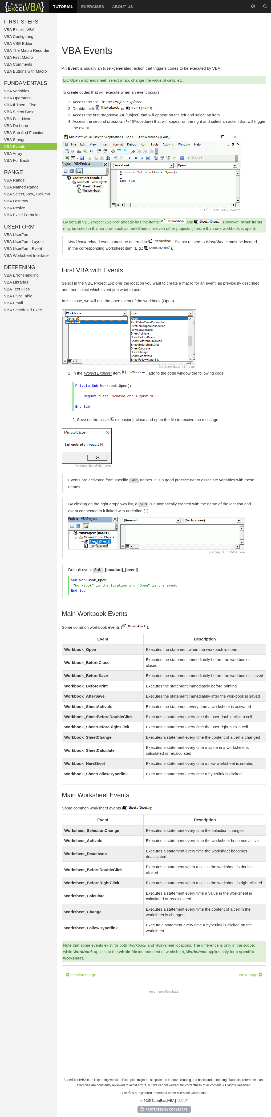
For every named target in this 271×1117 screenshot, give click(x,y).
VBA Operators (17, 98)
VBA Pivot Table (18, 296)
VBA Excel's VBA (19, 29)
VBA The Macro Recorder (27, 50)
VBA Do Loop (16, 125)
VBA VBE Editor (18, 43)
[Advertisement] (164, 29)
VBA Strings (14, 139)
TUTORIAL (63, 6)
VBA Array (13, 153)
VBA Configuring (18, 36)
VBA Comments (18, 64)
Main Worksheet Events (95, 795)
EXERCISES (92, 6)
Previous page (81, 975)
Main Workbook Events (94, 613)
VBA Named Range (21, 187)
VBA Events (14, 146)
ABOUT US (122, 6)
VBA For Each (16, 160)
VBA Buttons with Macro (25, 71)
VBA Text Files (17, 289)
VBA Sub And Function (24, 132)
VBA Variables (16, 91)
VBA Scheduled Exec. (23, 310)
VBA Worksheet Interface (26, 255)
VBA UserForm (17, 234)
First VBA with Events (92, 270)
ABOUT (182, 1101)
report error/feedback (164, 991)
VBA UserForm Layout (24, 241)
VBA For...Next (17, 118)
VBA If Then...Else (20, 105)
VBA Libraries (16, 282)
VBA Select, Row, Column (27, 194)
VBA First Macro (18, 57)
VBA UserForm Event (23, 248)
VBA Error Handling (21, 275)
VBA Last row (16, 201)
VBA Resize (14, 208)
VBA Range (14, 180)
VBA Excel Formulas (22, 215)
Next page (250, 975)
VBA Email (13, 303)
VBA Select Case (19, 111)
